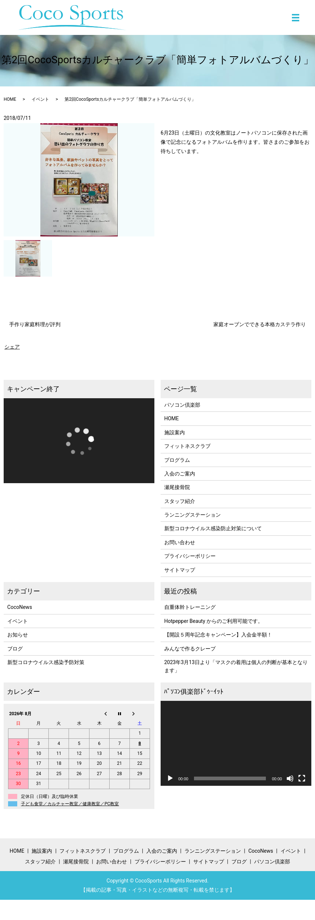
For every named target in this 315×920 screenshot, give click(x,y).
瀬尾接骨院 (177, 487)
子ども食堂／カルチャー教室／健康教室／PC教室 (70, 803)
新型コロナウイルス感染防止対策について (213, 528)
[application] (79, 440)
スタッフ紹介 (179, 501)
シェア (12, 347)
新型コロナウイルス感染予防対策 (45, 662)
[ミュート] (290, 778)
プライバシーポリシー (190, 556)
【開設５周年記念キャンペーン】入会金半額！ (218, 635)
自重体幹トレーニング (190, 607)
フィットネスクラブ (187, 446)
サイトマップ (179, 570)
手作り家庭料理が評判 (35, 324)
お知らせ (17, 635)
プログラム (177, 460)
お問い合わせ (179, 542)
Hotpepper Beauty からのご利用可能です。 (213, 621)
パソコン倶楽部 (182, 405)
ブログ (15, 649)
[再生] (170, 778)
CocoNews (19, 607)
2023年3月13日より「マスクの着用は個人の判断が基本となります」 (236, 666)
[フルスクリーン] (301, 778)
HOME (10, 99)
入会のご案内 (179, 474)
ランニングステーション (192, 515)
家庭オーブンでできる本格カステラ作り (259, 324)
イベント (40, 99)
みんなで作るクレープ (190, 649)
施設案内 (174, 432)
